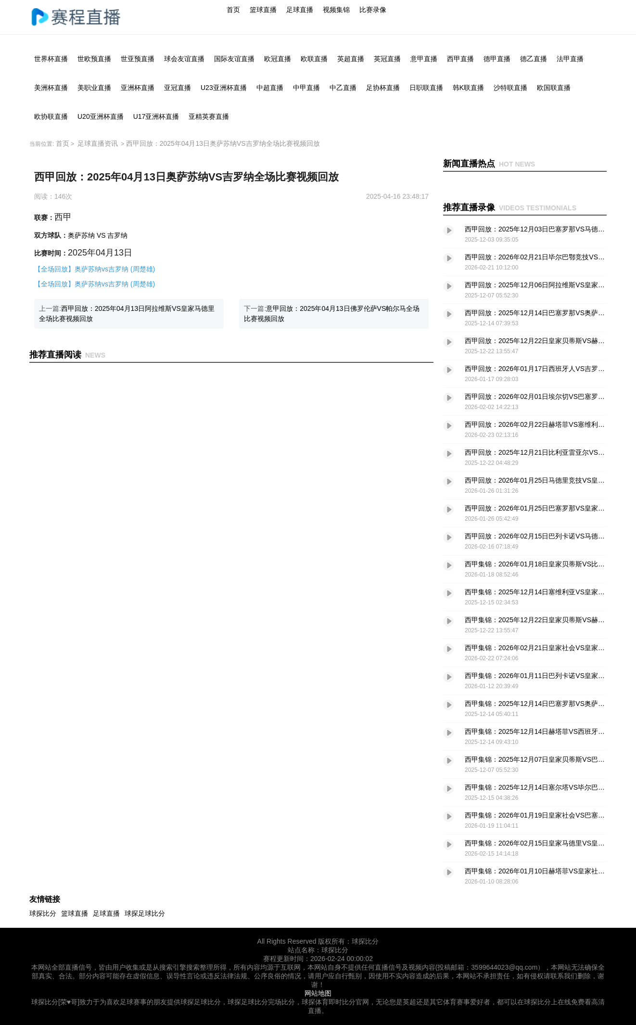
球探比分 (42, 913)
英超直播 (350, 59)
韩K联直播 (468, 87)
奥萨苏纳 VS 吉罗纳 (97, 235)
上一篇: (127, 313)
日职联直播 (426, 87)
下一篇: (332, 313)
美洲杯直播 (51, 87)
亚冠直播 (177, 87)
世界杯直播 (51, 59)
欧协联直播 (51, 116)
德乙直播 (533, 59)
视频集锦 (336, 9)
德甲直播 (496, 59)
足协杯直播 (383, 87)
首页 (233, 9)
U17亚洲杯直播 (156, 116)
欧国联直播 (554, 87)
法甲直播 (570, 59)
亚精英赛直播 (209, 116)
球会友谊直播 (184, 59)
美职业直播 (94, 87)
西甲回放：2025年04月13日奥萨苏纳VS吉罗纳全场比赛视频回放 (223, 143)
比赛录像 (372, 9)
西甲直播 (460, 59)
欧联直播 (314, 59)
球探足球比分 (145, 913)
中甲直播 (306, 87)
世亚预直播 (137, 59)
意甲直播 (423, 59)
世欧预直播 (94, 59)
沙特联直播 (510, 87)
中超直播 (269, 87)
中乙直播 (343, 87)
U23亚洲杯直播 (224, 87)
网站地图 (318, 993)
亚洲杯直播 (137, 87)
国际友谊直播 (234, 59)
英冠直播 (387, 59)
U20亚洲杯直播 (100, 116)
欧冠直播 (277, 59)
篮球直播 (263, 9)
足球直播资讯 (97, 143)
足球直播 (299, 9)
